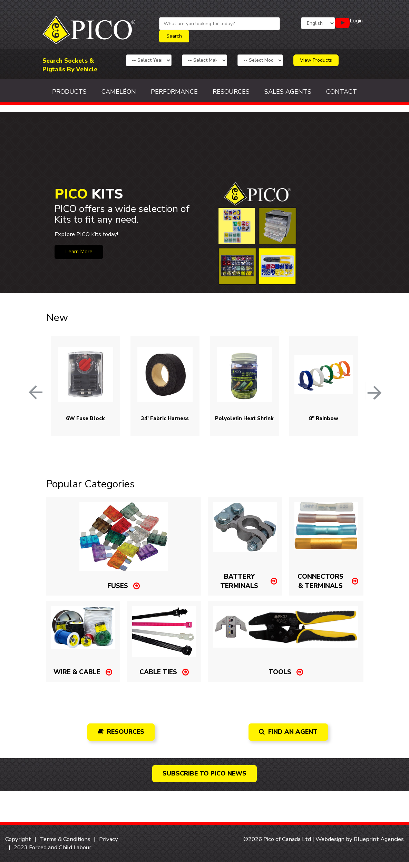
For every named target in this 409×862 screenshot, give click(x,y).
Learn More (78, 251)
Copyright (18, 839)
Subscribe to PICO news (204, 773)
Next (368, 385)
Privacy (108, 839)
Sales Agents (287, 92)
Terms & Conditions (65, 839)
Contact (341, 92)
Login (356, 20)
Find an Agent (288, 732)
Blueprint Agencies (379, 839)
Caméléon (118, 92)
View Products (316, 60)
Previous (28, 385)
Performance (174, 92)
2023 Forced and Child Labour (52, 847)
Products (69, 92)
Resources (231, 92)
